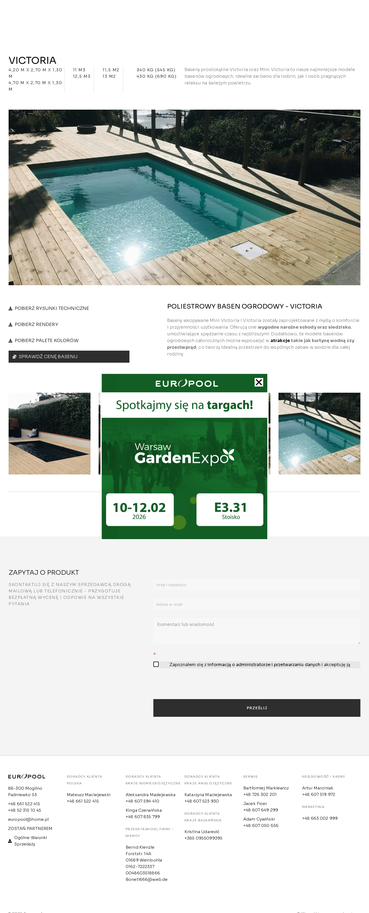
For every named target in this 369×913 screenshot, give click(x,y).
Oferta (127, 14)
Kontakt (246, 14)
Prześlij (257, 709)
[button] (259, 382)
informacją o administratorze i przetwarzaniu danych (264, 666)
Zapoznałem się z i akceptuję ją (259, 666)
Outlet (212, 14)
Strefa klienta (169, 14)
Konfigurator (290, 14)
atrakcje (280, 342)
